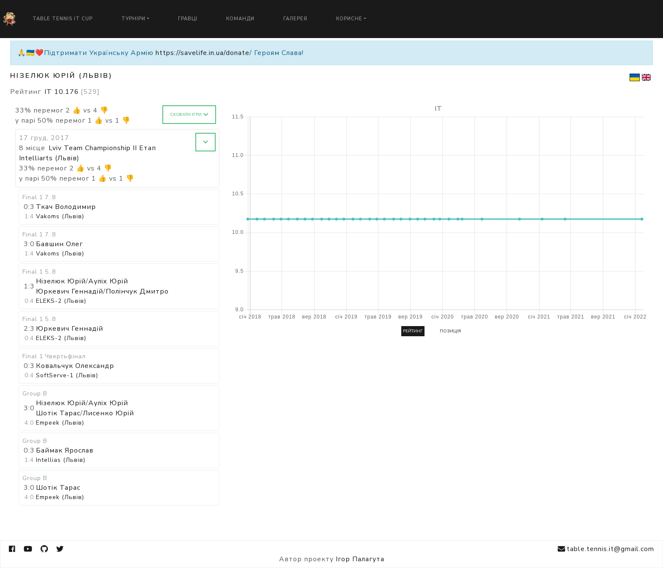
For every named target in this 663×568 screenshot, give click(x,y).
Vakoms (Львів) (60, 216)
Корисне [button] (349, 19)
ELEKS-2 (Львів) (61, 301)
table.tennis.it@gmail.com (606, 549)
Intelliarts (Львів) (49, 158)
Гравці (187, 19)
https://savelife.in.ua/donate (202, 53)
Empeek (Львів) (60, 423)
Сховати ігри (189, 115)
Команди (240, 19)
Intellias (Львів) (60, 460)
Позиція (450, 331)
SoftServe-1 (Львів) (67, 375)
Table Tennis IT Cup (63, 19)
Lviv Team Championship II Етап (102, 148)
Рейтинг (413, 331)
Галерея (295, 19)
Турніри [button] (133, 19)
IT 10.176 (72, 91)
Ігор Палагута (360, 559)
